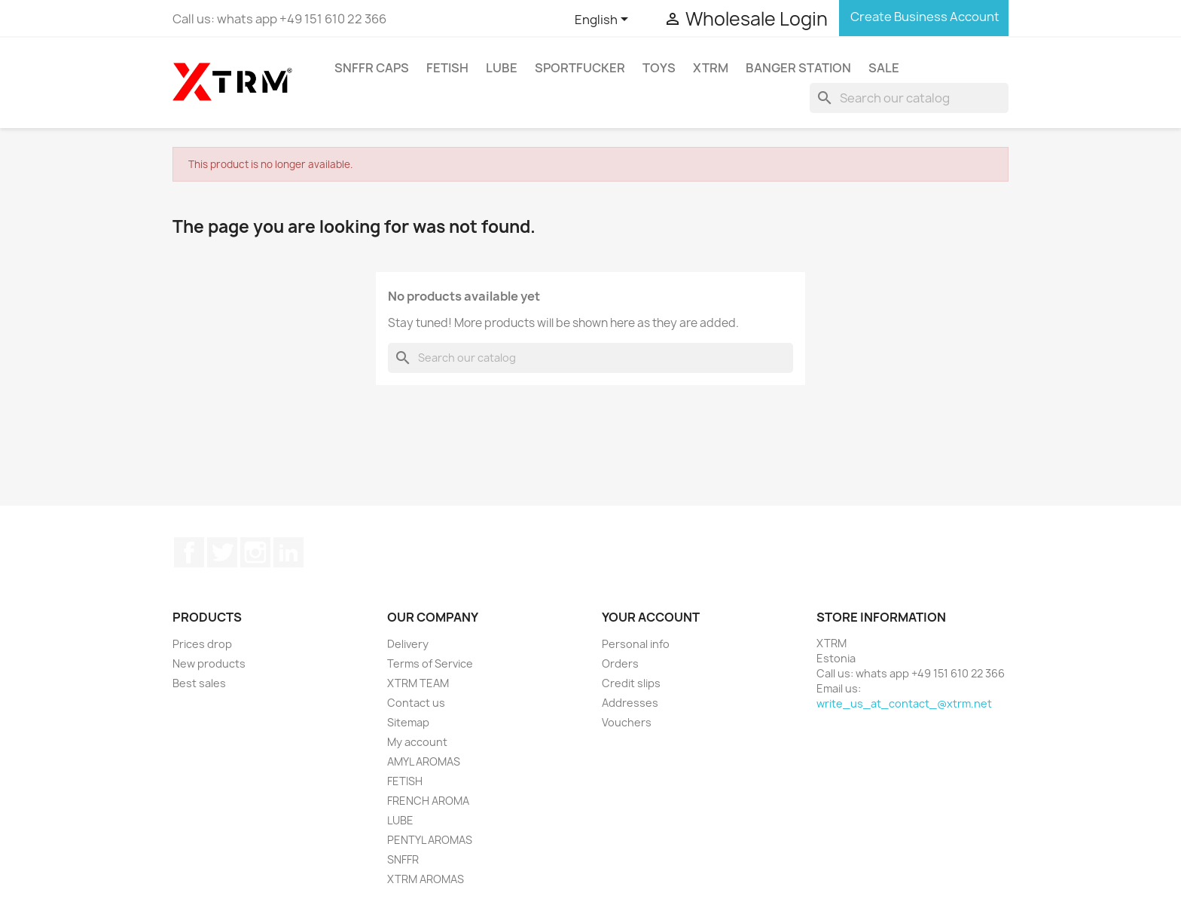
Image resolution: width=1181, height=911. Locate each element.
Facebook (189, 552)
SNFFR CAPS (371, 68)
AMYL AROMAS (423, 761)
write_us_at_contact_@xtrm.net (904, 703)
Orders (620, 663)
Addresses (630, 702)
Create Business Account (923, 16)
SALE (883, 68)
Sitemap (408, 722)
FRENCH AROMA (428, 800)
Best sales (199, 683)
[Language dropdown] (604, 20)
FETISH (447, 68)
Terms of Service (430, 663)
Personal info (636, 644)
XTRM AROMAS (425, 879)
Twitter (222, 552)
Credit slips (631, 683)
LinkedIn (288, 552)
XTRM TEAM (418, 683)
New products (209, 663)
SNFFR (403, 859)
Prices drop (202, 644)
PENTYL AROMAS (429, 840)
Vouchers (627, 722)
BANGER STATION (798, 68)
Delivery (408, 644)
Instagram (255, 552)
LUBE (501, 68)
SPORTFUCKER (580, 68)
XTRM (710, 68)
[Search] (909, 98)
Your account (651, 617)
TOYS (659, 68)
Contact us (416, 702)
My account (417, 742)
